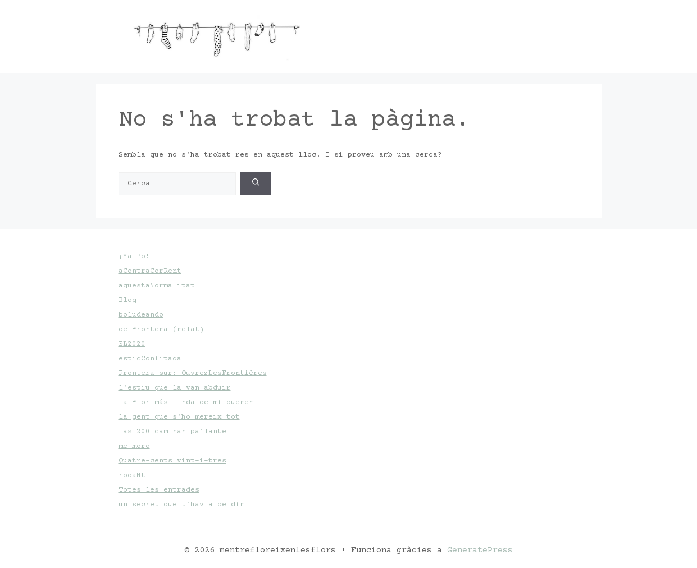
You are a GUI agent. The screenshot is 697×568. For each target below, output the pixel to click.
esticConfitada (150, 359)
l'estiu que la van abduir (175, 388)
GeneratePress (480, 550)
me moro (134, 446)
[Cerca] (255, 184)
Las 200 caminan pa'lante (172, 432)
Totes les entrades (159, 490)
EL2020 (132, 344)
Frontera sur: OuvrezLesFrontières (193, 373)
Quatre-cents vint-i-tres (172, 461)
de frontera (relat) (161, 329)
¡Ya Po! (134, 256)
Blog (127, 300)
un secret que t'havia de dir (181, 505)
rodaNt (132, 475)
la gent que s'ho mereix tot (179, 417)
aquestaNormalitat (157, 286)
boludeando (141, 315)
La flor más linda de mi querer (186, 402)
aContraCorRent (150, 271)
